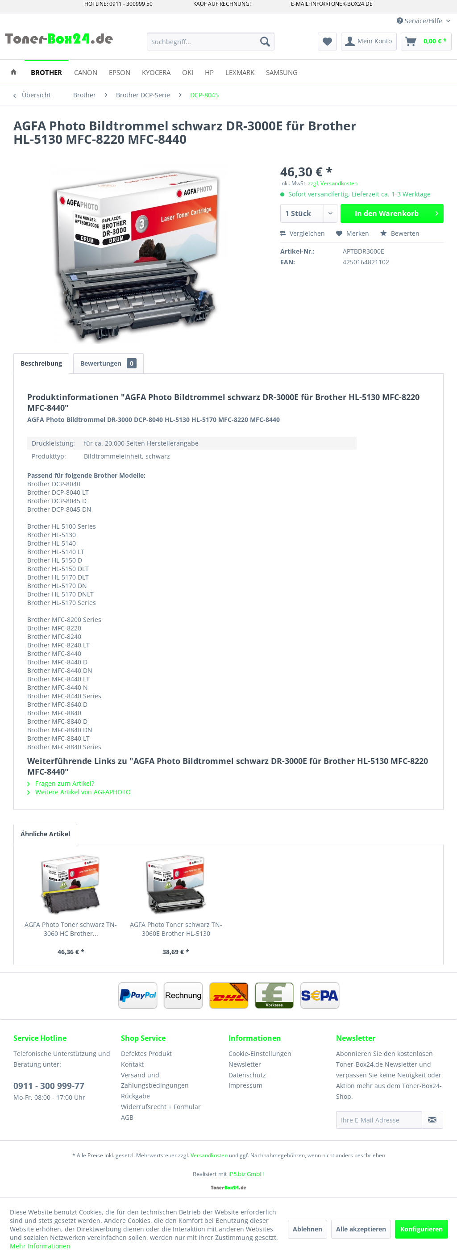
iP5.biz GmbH (246, 1174)
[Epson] (119, 71)
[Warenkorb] (426, 41)
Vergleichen (302, 233)
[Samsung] (281, 71)
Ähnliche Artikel (45, 834)
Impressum (245, 1085)
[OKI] (187, 71)
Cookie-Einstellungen (259, 1053)
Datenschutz (247, 1075)
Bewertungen (108, 363)
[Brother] (46, 71)
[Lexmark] (240, 71)
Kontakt (132, 1064)
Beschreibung (41, 363)
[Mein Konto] (369, 41)
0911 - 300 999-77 (48, 1086)
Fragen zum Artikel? (60, 783)
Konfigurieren (421, 1229)
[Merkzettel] (327, 41)
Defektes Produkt (146, 1053)
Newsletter (244, 1064)
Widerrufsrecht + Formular (161, 1106)
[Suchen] (265, 41)
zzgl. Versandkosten (332, 183)
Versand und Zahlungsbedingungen (155, 1080)
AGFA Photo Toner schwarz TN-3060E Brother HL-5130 (176, 929)
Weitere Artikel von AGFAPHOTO (79, 792)
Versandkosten (209, 1155)
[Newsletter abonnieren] (432, 1120)
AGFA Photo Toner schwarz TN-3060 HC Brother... (71, 929)
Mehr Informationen (40, 1246)
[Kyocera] (156, 71)
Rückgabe (135, 1096)
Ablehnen (307, 1229)
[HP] (209, 71)
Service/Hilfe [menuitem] (420, 21)
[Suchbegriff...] (211, 41)
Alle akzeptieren (361, 1229)
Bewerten (400, 233)
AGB (127, 1117)
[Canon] (85, 71)
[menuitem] (211, 41)
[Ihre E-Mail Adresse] (379, 1120)
